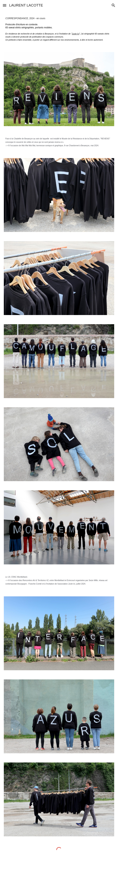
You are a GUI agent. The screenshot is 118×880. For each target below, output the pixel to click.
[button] (4, 5)
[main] (59, 29)
